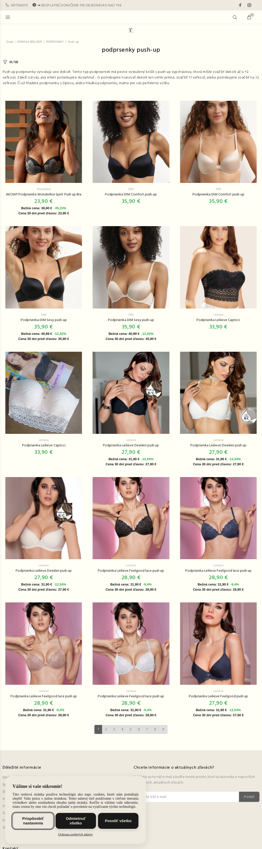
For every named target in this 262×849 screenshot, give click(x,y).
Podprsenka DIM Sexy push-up (44, 320)
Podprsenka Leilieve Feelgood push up (218, 696)
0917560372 (19, 5)
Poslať (249, 797)
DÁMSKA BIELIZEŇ (29, 42)
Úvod (9, 42)
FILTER (13, 62)
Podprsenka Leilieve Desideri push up (131, 445)
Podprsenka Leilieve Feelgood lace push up (131, 571)
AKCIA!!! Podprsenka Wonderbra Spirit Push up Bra (43, 194)
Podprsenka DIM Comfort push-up (131, 194)
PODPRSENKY (55, 42)
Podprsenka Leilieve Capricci (218, 320)
